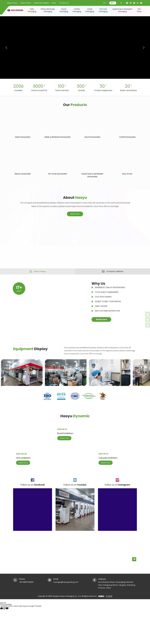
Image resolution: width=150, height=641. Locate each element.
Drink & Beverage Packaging (48, 10)
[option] (75, 247)
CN (104, 3)
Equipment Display (41, 3)
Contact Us (63, 3)
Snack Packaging (90, 10)
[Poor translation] (6, 608)
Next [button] (149, 247)
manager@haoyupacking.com (65, 582)
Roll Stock (139, 10)
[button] (144, 47)
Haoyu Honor (26, 3)
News (54, 3)
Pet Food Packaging (103, 10)
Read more (75, 219)
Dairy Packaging (32, 10)
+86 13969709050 (26, 582)
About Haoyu (12, 3)
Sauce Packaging (64, 10)
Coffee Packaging (77, 10)
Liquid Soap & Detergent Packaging (122, 10)
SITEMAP (109, 596)
